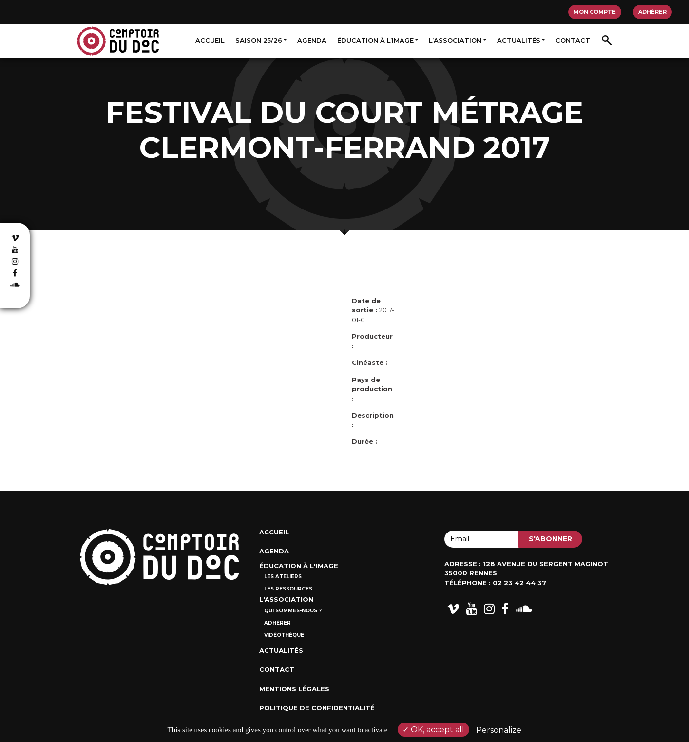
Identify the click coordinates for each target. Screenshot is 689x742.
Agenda (311, 40)
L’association (455, 40)
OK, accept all (433, 729)
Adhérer (652, 11)
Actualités (518, 40)
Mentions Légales (294, 689)
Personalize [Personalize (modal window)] (498, 730)
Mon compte (595, 11)
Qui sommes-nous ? (293, 611)
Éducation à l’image (375, 40)
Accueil (210, 40)
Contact (572, 40)
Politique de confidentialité (317, 708)
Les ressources (288, 589)
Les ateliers (283, 576)
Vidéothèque (284, 635)
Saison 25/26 (258, 40)
